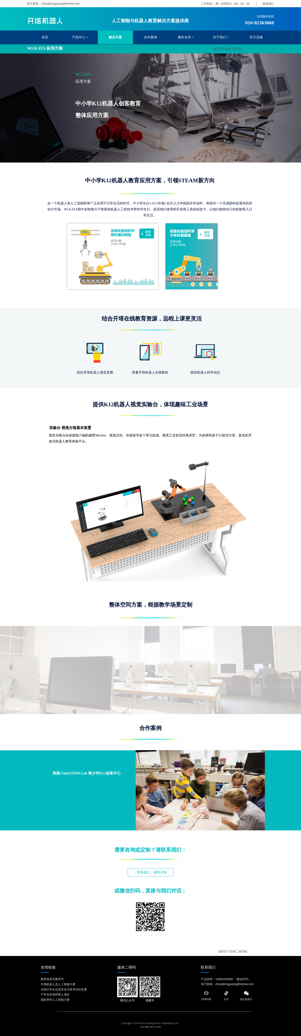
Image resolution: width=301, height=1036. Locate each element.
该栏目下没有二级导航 (227, 49)
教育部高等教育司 (52, 979)
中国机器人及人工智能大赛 (58, 984)
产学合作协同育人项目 (55, 994)
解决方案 (115, 37)
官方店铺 (256, 37)
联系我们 (268, 3)
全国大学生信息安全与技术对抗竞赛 (64, 989)
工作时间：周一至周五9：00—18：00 (225, 3)
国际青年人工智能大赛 (55, 999)
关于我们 (221, 37)
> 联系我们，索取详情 (150, 872)
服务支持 (186, 37)
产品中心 (80, 37)
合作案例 (150, 37)
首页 (45, 37)
